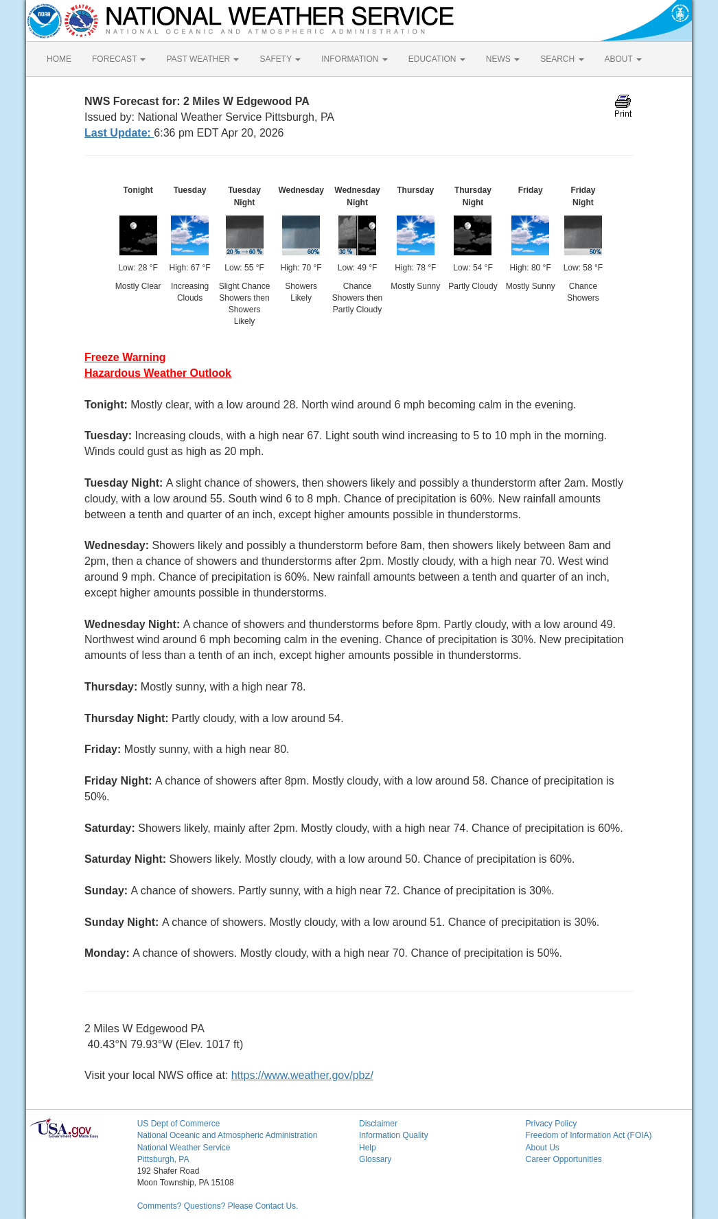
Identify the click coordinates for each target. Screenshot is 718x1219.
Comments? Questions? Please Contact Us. (218, 1206)
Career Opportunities (563, 1159)
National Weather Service (184, 1147)
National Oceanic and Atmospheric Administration (227, 1135)
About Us (542, 1147)
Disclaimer (378, 1123)
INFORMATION (354, 59)
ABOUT (623, 59)
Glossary (375, 1159)
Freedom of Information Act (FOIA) (588, 1135)
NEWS (503, 59)
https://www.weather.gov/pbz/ (302, 1075)
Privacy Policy (551, 1123)
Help (367, 1147)
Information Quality (393, 1135)
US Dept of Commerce (178, 1123)
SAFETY (280, 59)
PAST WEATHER (202, 59)
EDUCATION (436, 59)
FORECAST (119, 59)
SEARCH (561, 59)
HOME (59, 59)
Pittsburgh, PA (163, 1159)
